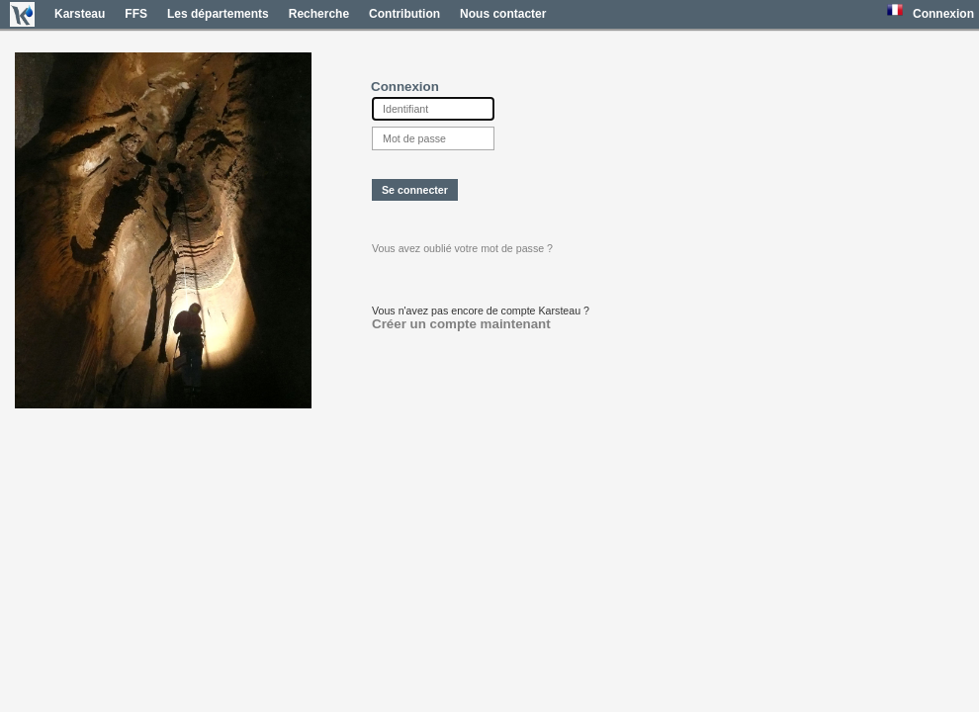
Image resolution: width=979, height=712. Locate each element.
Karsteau (79, 14)
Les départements (218, 14)
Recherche (319, 14)
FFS (136, 14)
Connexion (943, 14)
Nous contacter (503, 14)
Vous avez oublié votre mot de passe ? (462, 248)
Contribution (404, 14)
